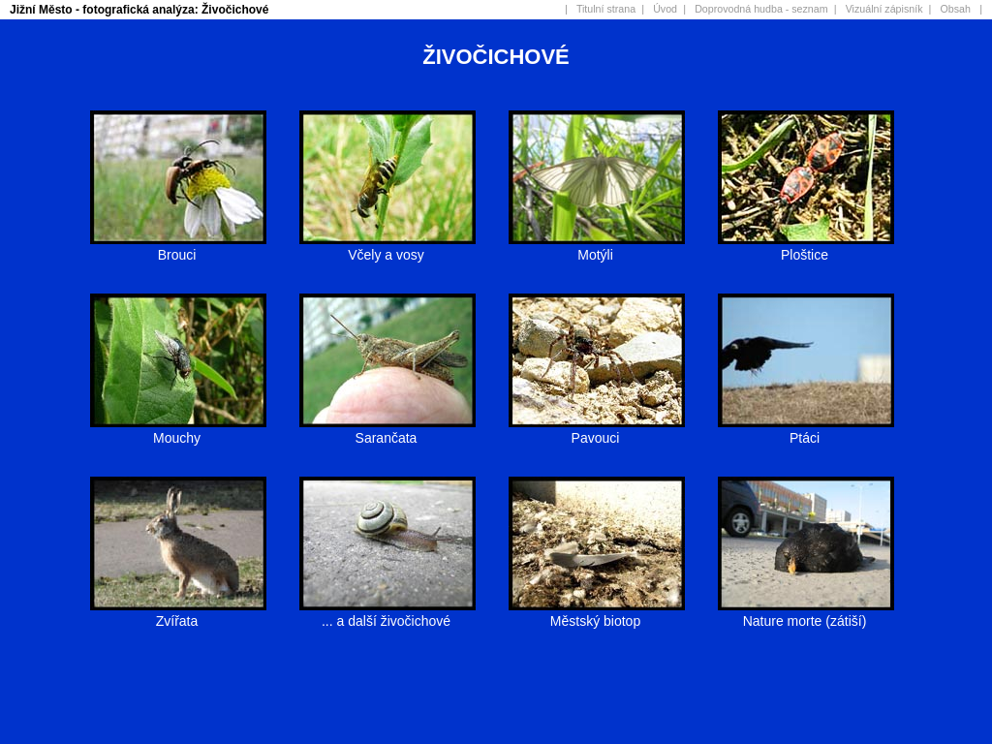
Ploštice (806, 246)
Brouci (178, 246)
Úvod (665, 9)
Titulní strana (606, 9)
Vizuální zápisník (884, 9)
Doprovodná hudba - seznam (761, 9)
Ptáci (806, 429)
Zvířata (178, 612)
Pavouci (597, 429)
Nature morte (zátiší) (806, 612)
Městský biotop (597, 612)
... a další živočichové (387, 612)
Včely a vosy (387, 246)
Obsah (956, 9)
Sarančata (387, 429)
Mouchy (178, 429)
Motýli (597, 246)
